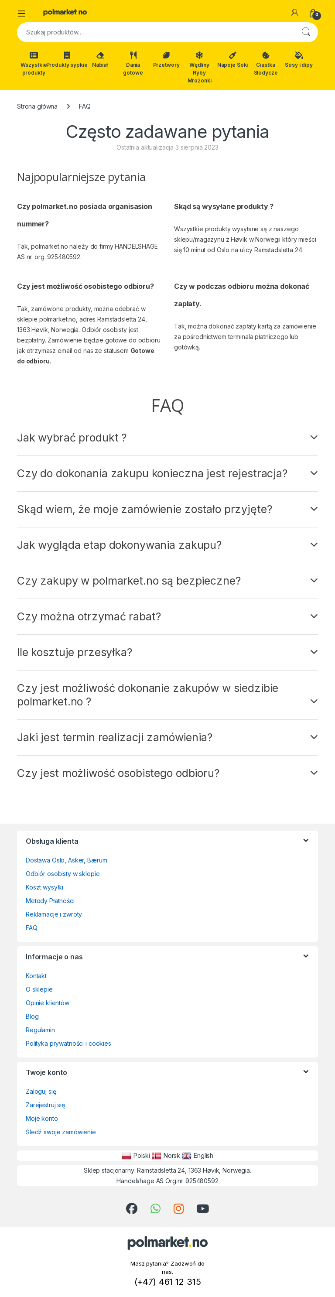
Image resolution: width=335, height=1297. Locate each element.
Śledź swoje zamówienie (61, 1132)
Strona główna (37, 106)
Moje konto (42, 1118)
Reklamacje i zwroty (54, 914)
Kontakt (36, 975)
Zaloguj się (41, 1091)
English (197, 1156)
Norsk (166, 1156)
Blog (32, 1016)
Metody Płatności (50, 900)
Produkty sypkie (66, 59)
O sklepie (39, 989)
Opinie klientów (47, 1002)
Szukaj (306, 32)
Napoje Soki (232, 59)
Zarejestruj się (45, 1105)
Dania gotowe (133, 63)
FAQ (32, 927)
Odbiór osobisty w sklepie (63, 873)
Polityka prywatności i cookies (68, 1043)
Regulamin (40, 1029)
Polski (136, 1156)
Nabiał (100, 59)
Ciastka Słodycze (266, 63)
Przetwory (166, 59)
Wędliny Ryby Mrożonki (200, 67)
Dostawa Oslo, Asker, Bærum (66, 860)
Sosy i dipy (298, 59)
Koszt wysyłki (44, 887)
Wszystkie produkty (34, 63)
